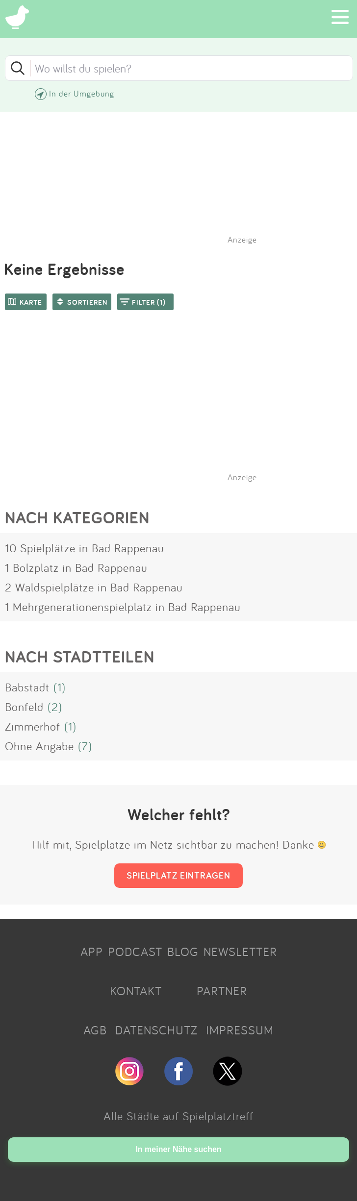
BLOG (183, 951)
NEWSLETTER (240, 951)
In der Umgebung (81, 93)
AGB (95, 1030)
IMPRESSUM (240, 1030)
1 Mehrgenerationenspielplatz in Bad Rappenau (123, 606)
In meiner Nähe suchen (178, 1149)
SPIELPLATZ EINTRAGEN (178, 875)
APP (91, 951)
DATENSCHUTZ (156, 1030)
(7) (85, 745)
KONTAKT (136, 991)
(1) (59, 687)
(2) (55, 706)
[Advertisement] (183, 408)
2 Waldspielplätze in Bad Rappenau (94, 587)
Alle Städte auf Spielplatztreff (178, 1115)
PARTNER (222, 991)
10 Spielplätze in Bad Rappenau (84, 547)
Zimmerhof (32, 726)
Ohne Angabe (39, 745)
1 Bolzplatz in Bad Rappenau (76, 567)
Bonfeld (24, 706)
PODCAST (135, 951)
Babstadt (27, 687)
